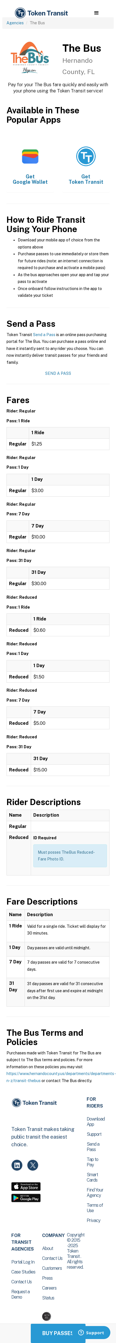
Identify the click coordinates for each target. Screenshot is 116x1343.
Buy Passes (58, 1333)
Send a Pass (44, 334)
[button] (96, 13)
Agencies (15, 23)
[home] (41, 13)
